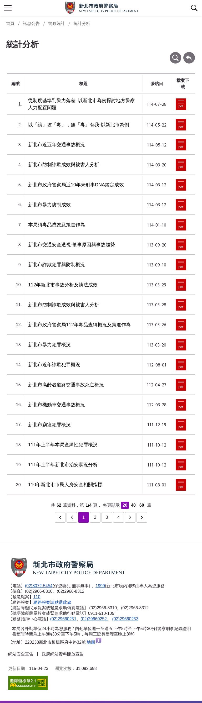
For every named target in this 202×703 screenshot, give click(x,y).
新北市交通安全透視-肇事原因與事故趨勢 (71, 244)
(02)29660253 (125, 619)
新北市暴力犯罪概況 (49, 344)
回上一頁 (189, 54)
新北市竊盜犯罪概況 (49, 424)
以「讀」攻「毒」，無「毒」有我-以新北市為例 (78, 124)
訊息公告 (31, 23)
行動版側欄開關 (8, 8)
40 (133, 505)
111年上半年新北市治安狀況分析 (63, 464)
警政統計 (56, 23)
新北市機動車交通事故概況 (56, 404)
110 (37, 597)
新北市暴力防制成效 (49, 204)
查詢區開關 (194, 8)
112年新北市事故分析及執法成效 (63, 284)
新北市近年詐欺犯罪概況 (54, 364)
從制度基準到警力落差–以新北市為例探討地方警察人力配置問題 (81, 104)
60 (141, 505)
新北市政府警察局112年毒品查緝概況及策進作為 (79, 324)
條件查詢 (175, 54)
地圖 (94, 642)
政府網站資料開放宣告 (63, 654)
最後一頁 (142, 517)
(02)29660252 (94, 619)
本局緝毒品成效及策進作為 (56, 224)
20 (125, 505)
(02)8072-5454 (39, 586)
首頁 (10, 23)
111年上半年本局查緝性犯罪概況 (63, 444)
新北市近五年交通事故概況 (56, 144)
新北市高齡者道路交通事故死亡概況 (66, 384)
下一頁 (130, 517)
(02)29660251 (63, 619)
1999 (100, 586)
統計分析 (81, 23)
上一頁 (72, 517)
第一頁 (60, 517)
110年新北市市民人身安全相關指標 (65, 484)
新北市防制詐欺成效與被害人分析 (63, 164)
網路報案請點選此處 (52, 602)
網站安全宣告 (20, 654)
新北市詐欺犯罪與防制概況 (56, 264)
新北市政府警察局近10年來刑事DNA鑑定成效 (76, 184)
